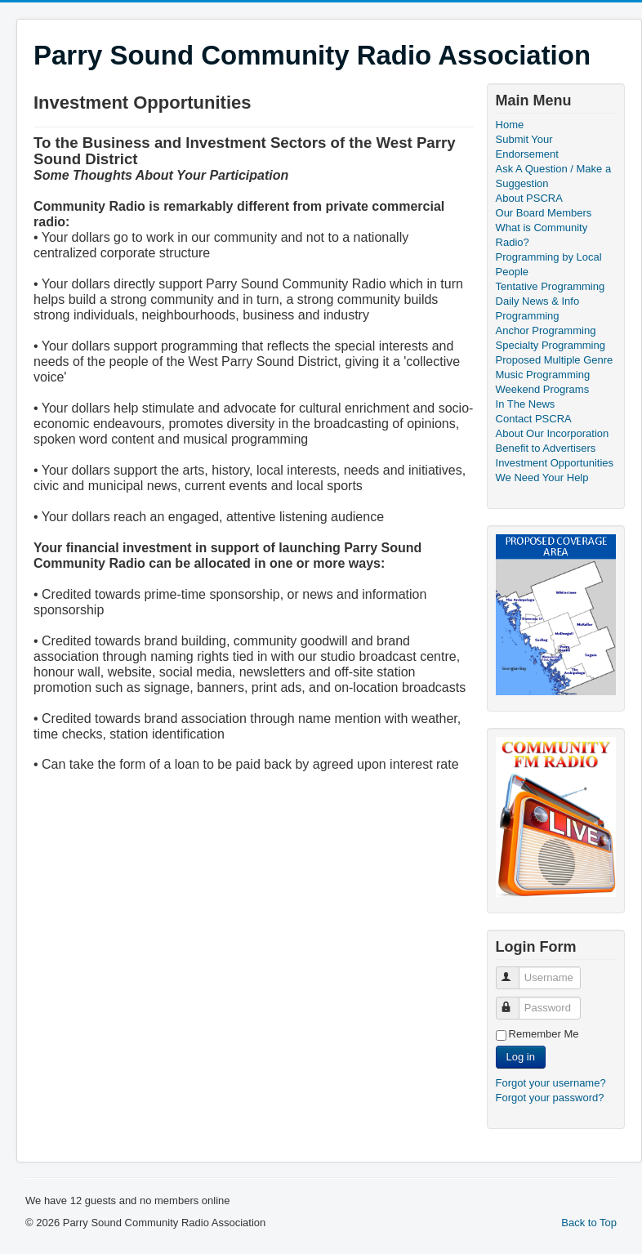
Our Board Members (544, 213)
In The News (525, 404)
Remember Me (544, 1034)
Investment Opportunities (555, 463)
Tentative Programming (550, 286)
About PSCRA (529, 198)
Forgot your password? (550, 1097)
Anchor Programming (546, 330)
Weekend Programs (543, 389)
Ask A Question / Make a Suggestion (554, 176)
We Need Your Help (542, 477)
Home (510, 124)
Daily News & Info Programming (538, 308)
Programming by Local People (549, 264)
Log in (520, 1057)
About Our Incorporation (552, 433)
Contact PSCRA (534, 419)
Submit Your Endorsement (527, 146)
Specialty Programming (550, 345)
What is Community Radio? (542, 234)
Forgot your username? (551, 1083)
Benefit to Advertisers (546, 448)
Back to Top (589, 1222)
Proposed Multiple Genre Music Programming (554, 367)
